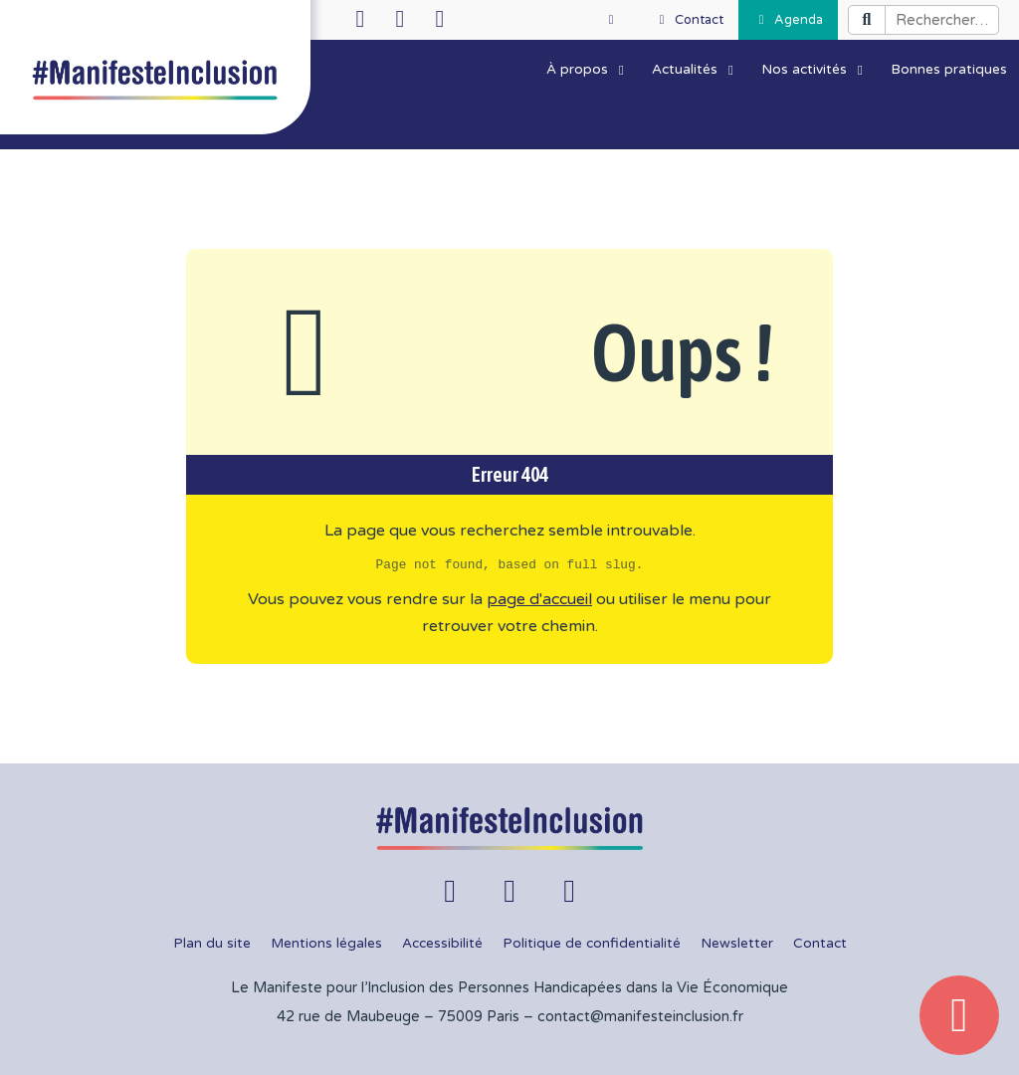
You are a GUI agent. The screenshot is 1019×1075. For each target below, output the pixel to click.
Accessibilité (442, 944)
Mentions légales (326, 944)
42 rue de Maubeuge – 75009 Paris (398, 1016)
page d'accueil (539, 599)
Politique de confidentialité (592, 944)
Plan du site (212, 944)
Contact (820, 944)
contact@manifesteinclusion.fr (640, 1016)
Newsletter (737, 944)
